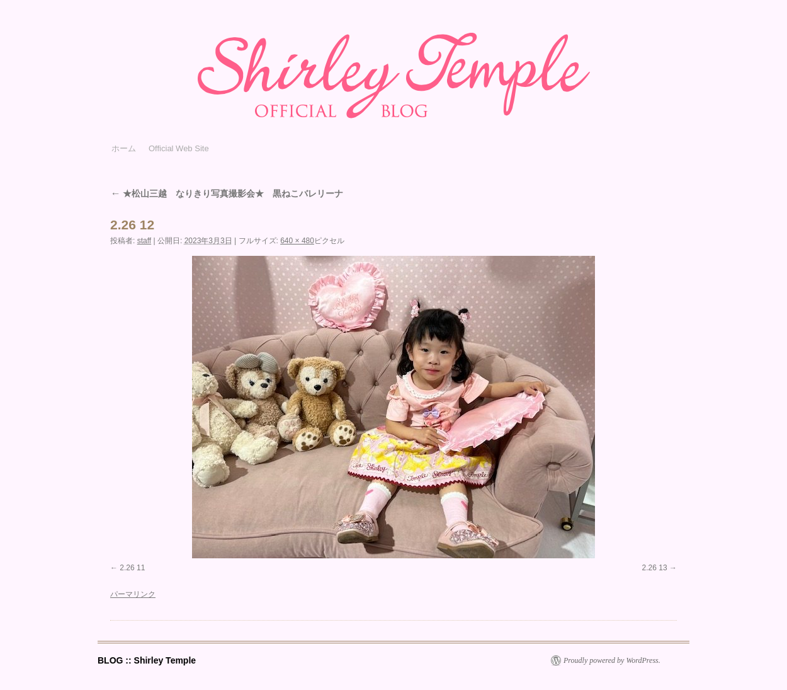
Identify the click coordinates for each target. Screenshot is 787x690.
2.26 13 (654, 567)
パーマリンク (133, 594)
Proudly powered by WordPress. (611, 660)
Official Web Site (179, 148)
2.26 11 (132, 567)
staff (144, 240)
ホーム (123, 148)
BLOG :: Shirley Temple (147, 660)
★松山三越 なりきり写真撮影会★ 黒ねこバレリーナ (226, 193)
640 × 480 (297, 240)
